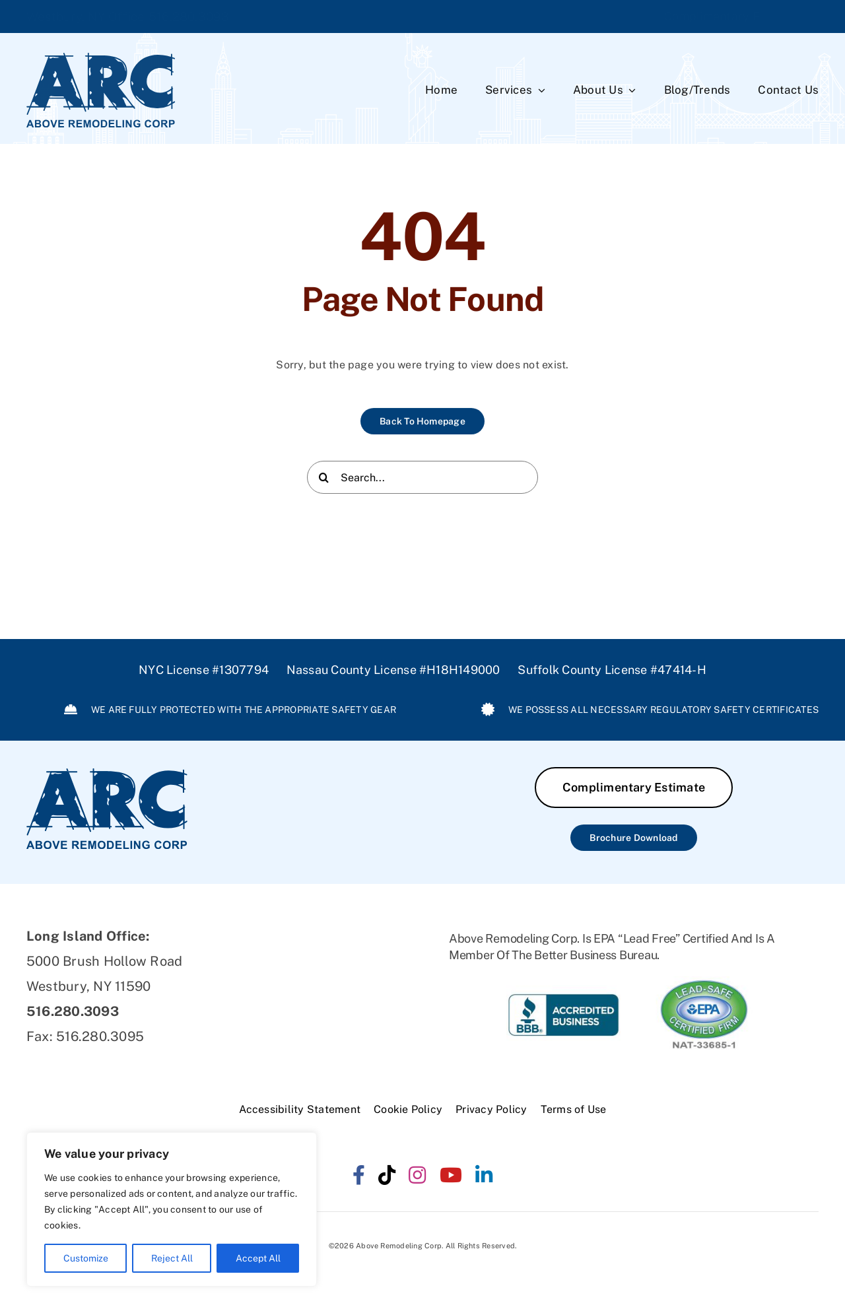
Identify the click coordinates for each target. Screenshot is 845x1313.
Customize (85, 1258)
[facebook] (359, 1175)
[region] (171, 1209)
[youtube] (451, 1175)
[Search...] (422, 479)
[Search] (323, 479)
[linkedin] (483, 1175)
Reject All (172, 1258)
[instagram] (417, 1175)
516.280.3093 (189, 16)
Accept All (258, 1258)
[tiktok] (386, 1175)
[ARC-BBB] (563, 981)
